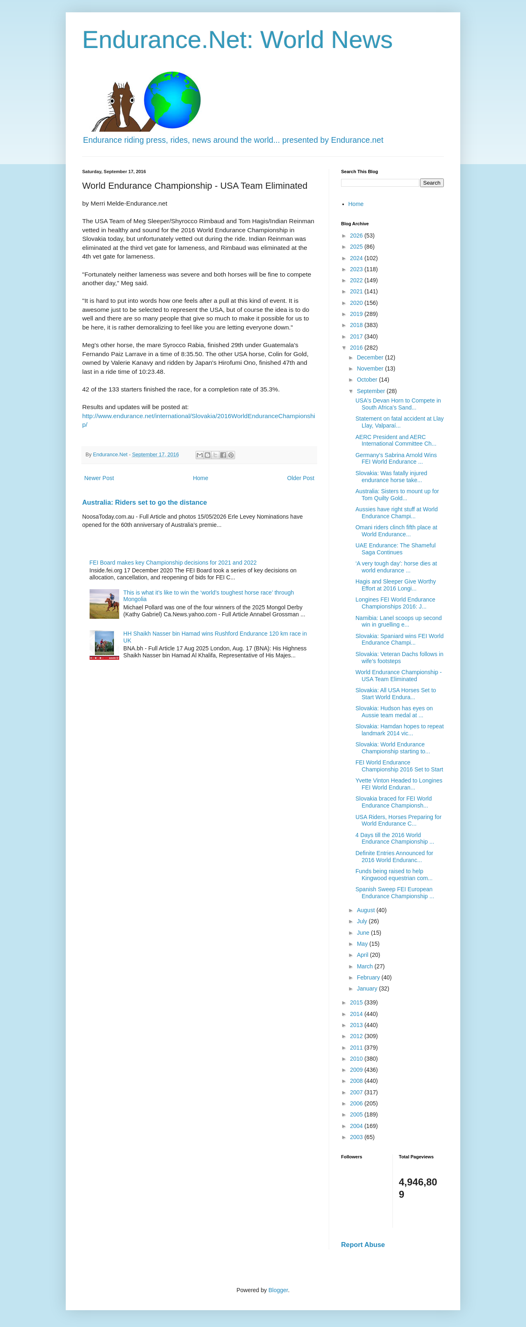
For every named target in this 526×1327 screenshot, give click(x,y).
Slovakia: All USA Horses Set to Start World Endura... (395, 693)
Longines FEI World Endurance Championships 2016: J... (395, 603)
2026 (357, 235)
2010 (357, 1058)
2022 (357, 280)
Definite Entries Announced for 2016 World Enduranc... (394, 856)
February (369, 977)
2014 (357, 1014)
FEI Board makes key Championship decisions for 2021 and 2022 (173, 562)
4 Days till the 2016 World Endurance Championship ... (394, 838)
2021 (357, 291)
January (368, 988)
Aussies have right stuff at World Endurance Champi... (396, 512)
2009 (357, 1069)
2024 (357, 258)
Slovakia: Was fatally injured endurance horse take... (391, 476)
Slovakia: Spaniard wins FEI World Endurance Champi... (399, 639)
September (371, 391)
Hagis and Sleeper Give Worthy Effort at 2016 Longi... (395, 585)
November (371, 368)
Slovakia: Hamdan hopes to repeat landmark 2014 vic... (399, 730)
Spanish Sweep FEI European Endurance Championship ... (394, 892)
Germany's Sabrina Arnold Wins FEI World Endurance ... (396, 458)
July (363, 921)
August (366, 910)
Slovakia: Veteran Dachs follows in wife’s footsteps (399, 657)
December (371, 357)
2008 (357, 1081)
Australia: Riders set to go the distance (144, 502)
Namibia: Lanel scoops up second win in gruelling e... (398, 621)
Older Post (300, 478)
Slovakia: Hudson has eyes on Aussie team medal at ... (394, 711)
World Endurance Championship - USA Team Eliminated (398, 675)
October (368, 379)
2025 (357, 246)
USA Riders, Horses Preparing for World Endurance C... (398, 820)
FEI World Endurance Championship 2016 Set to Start (399, 766)
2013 (357, 1025)
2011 (357, 1047)
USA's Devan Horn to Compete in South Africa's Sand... (398, 404)
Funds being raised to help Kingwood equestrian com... (394, 874)
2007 (357, 1092)
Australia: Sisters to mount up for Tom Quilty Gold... (397, 494)
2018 (357, 325)
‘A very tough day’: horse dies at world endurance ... (396, 567)
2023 (357, 269)
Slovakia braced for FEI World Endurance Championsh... (393, 802)
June (364, 932)
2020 (357, 303)
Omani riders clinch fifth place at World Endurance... (396, 531)
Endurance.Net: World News (237, 39)
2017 (357, 336)
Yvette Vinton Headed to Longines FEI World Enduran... (398, 784)
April (363, 955)
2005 (357, 1114)
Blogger (278, 1290)
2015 (357, 1002)
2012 (357, 1036)
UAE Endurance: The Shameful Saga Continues (395, 549)
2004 (357, 1126)
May (363, 943)
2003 (357, 1137)
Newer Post (99, 478)
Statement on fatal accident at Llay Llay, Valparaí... (399, 422)
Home (200, 478)
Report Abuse (363, 1244)
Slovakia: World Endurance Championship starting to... (392, 748)
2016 (357, 347)
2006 (357, 1103)
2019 (357, 314)
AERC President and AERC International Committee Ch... (395, 440)
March (365, 966)
